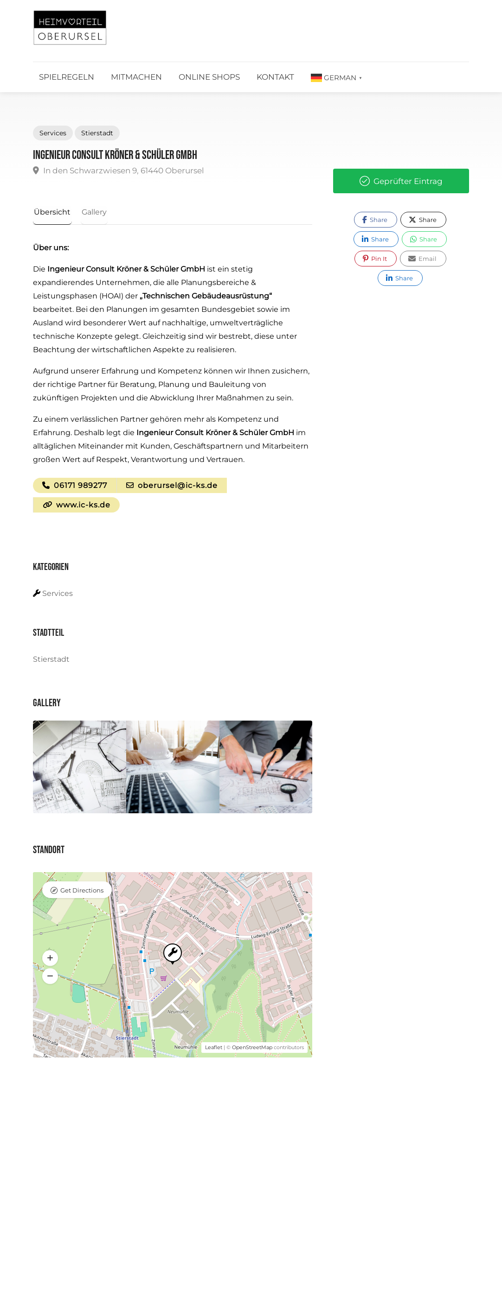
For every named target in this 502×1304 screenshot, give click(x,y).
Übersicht (51, 212)
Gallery (90, 212)
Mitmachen (136, 77)
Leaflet (213, 1049)
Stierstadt (97, 133)
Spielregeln (66, 77)
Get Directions (81, 892)
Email (422, 258)
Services (52, 133)
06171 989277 (74, 486)
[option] (79, 768)
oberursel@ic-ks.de (172, 486)
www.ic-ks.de (76, 506)
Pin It (375, 258)
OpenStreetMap (252, 1049)
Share (374, 219)
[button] (50, 960)
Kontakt (275, 77)
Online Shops (209, 77)
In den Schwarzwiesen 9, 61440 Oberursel (118, 170)
